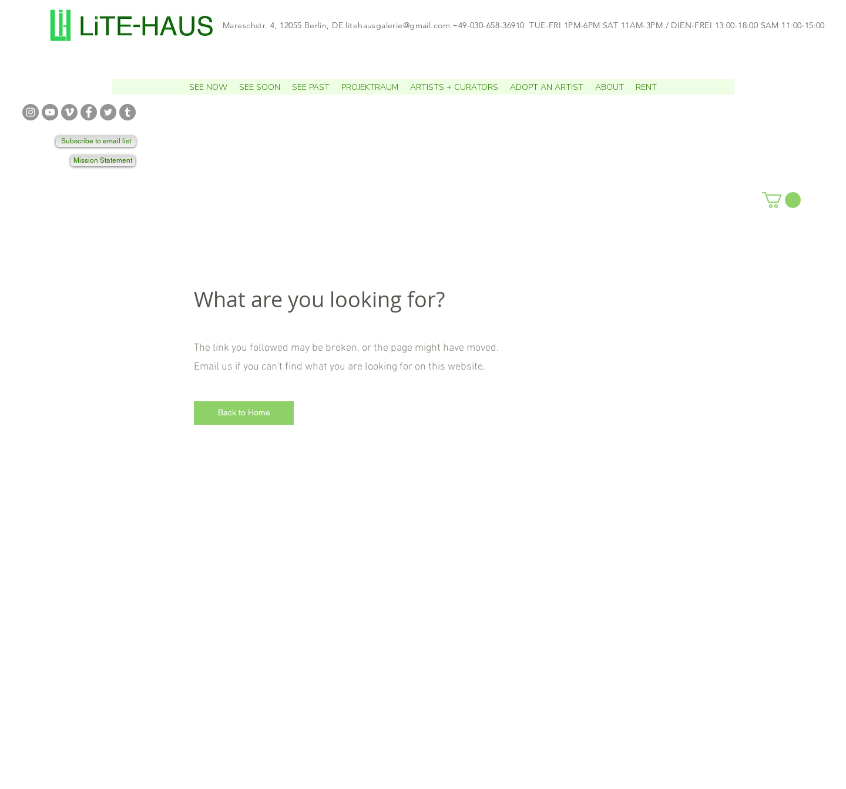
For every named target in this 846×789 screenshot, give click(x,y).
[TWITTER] (108, 112)
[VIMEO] (69, 112)
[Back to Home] (244, 413)
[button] (260, 87)
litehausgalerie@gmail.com (397, 25)
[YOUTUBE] (50, 112)
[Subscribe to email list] (96, 141)
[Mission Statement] (102, 160)
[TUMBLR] (127, 112)
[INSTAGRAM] (30, 112)
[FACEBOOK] (88, 112)
